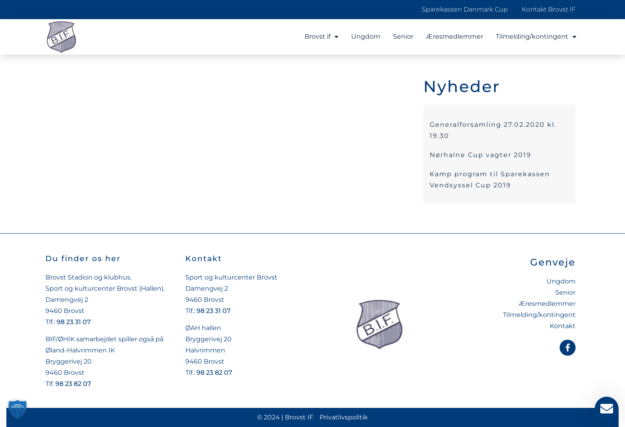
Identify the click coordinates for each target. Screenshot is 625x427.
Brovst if (321, 37)
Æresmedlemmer (454, 36)
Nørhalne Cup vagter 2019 (480, 155)
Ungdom (365, 36)
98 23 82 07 (73, 384)
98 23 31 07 (74, 322)
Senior (403, 36)
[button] (17, 409)
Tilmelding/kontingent (536, 37)
